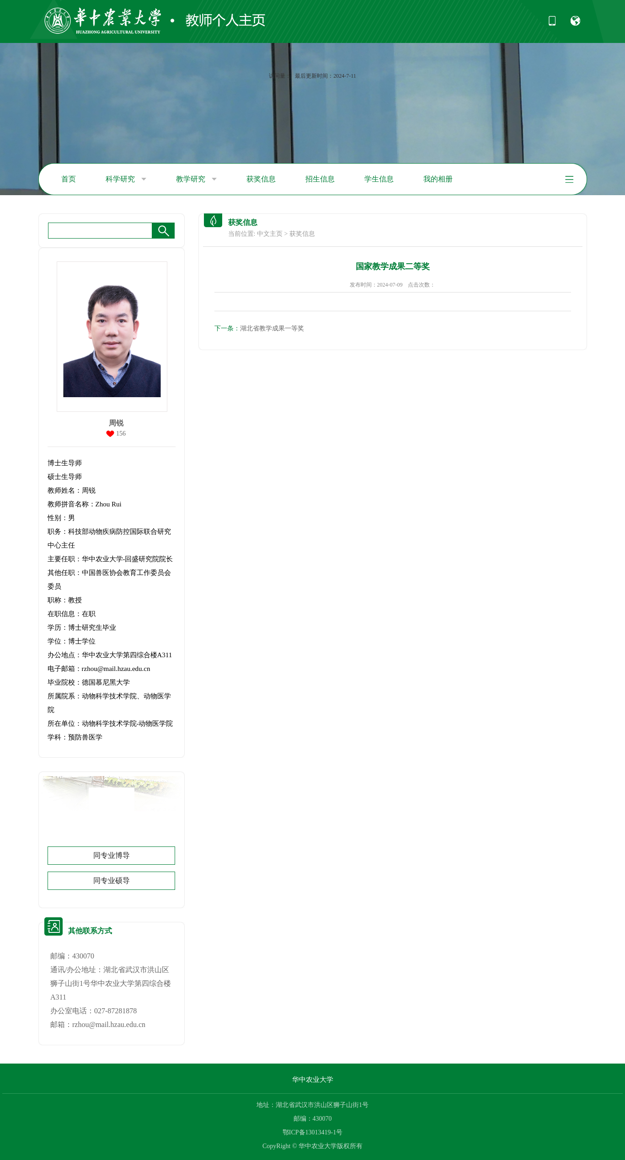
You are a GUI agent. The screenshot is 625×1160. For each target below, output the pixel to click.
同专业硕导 (111, 880)
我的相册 (438, 179)
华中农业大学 (312, 1079)
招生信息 (320, 179)
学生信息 (379, 179)
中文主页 (270, 233)
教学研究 (196, 179)
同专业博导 (111, 855)
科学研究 (126, 179)
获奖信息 (261, 179)
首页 (68, 179)
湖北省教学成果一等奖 (259, 328)
